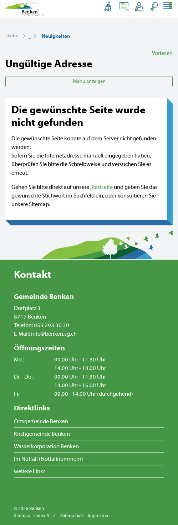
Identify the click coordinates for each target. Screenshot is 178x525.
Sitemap (22, 515)
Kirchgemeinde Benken (42, 434)
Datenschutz (72, 515)
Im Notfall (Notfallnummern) (48, 459)
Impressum (99, 515)
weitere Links (30, 471)
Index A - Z (45, 515)
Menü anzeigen (89, 81)
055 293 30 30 (51, 325)
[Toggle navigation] (167, 6)
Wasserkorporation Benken (46, 446)
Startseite (101, 187)
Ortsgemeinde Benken (41, 421)
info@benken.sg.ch (54, 334)
